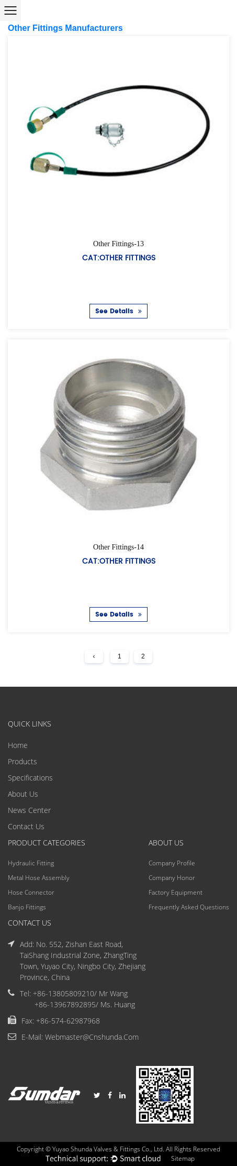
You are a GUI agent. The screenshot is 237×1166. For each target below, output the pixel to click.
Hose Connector (31, 892)
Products (22, 761)
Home (18, 745)
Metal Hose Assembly (39, 877)
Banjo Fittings (27, 907)
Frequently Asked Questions (189, 907)
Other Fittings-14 (118, 547)
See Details (118, 311)
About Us (23, 794)
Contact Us (26, 826)
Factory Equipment (175, 892)
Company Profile (172, 863)
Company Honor (172, 877)
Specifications (30, 778)
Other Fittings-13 (118, 244)
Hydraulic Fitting (31, 863)
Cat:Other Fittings (118, 257)
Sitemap (183, 1158)
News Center (29, 810)
